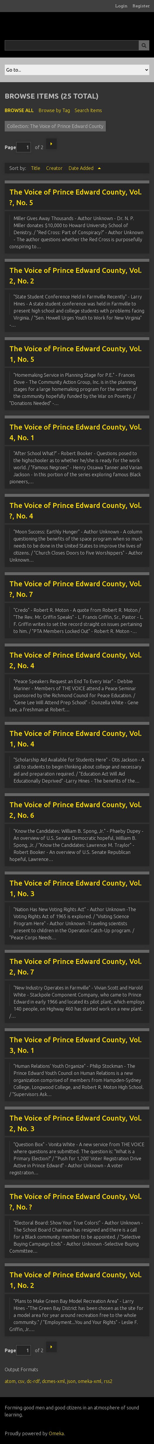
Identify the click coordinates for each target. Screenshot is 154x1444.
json (71, 1381)
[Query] (77, 45)
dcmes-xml (53, 1381)
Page (18, 147)
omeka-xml (89, 1381)
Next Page (51, 144)
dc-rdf (33, 1381)
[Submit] (144, 45)
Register (141, 6)
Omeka (56, 1433)
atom (10, 1381)
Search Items (88, 110)
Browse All (19, 110)
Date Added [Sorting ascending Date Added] (81, 168)
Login (121, 6)
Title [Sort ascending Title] (36, 168)
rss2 (108, 1381)
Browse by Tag (54, 110)
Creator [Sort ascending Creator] (55, 168)
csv (21, 1381)
